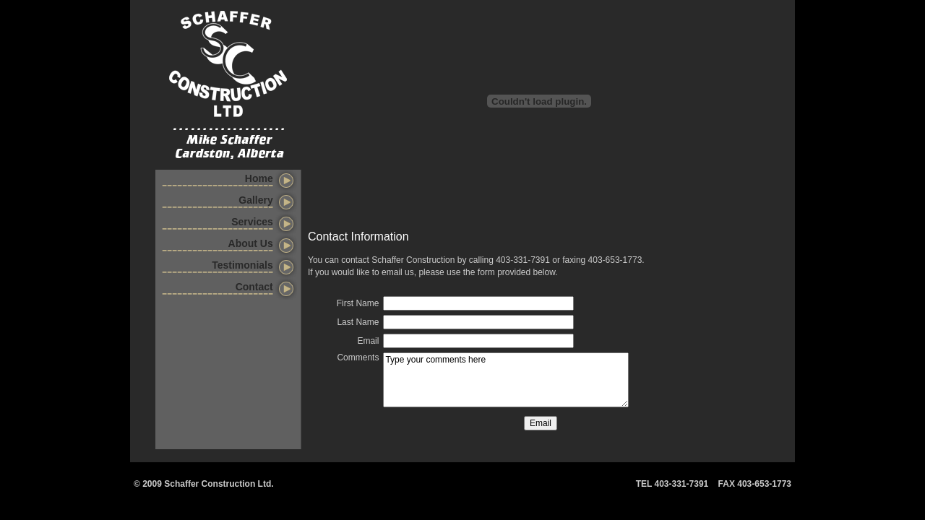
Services (252, 222)
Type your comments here (506, 379)
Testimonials (242, 265)
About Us (250, 243)
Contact (254, 286)
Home (259, 178)
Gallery (255, 200)
